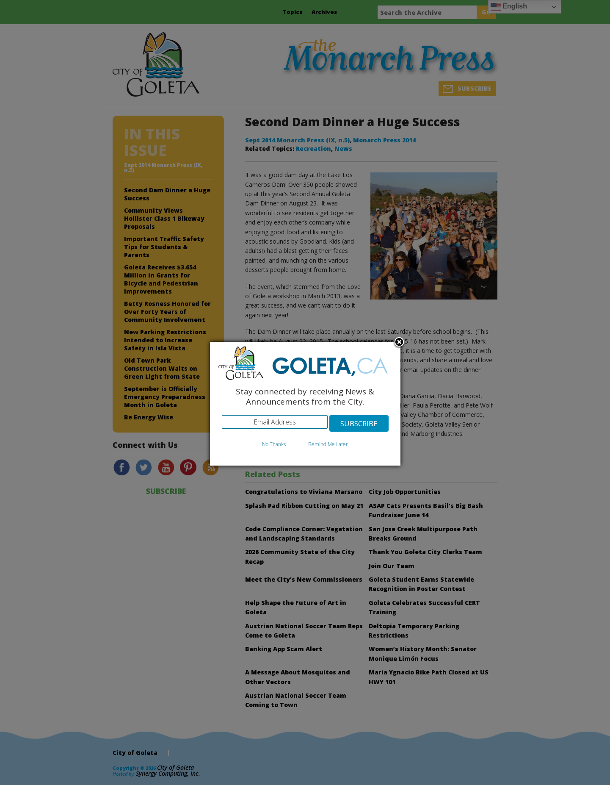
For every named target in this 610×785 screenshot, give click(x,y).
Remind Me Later (328, 444)
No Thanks (274, 444)
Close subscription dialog (399, 342)
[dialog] (305, 404)
